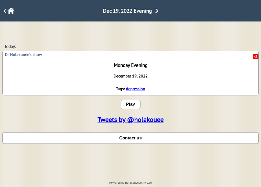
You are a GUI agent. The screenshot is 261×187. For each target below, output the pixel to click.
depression (135, 88)
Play (130, 104)
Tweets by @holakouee (130, 119)
